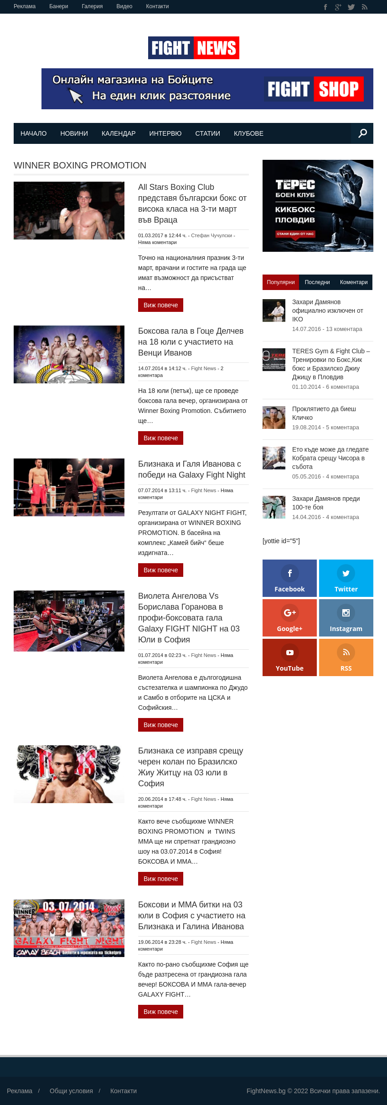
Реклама (25, 6)
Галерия (92, 6)
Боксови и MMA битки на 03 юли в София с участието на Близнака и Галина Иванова (191, 915)
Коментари (354, 282)
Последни (317, 282)
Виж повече (161, 305)
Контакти (157, 6)
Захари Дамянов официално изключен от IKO (327, 310)
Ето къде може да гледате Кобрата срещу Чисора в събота (330, 458)
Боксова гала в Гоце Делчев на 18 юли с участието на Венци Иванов (190, 341)
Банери (58, 6)
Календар (119, 133)
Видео (124, 6)
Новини (74, 133)
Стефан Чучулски (211, 235)
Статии (207, 133)
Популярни (281, 282)
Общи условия (71, 1091)
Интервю (166, 133)
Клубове (248, 133)
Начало (33, 133)
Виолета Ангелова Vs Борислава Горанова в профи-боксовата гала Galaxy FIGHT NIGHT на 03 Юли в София (189, 617)
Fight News (203, 368)
